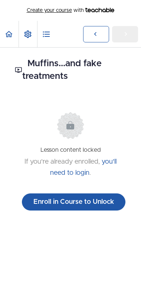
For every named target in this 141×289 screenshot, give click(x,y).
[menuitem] (28, 34)
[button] (9, 34)
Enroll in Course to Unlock (73, 202)
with (71, 10)
